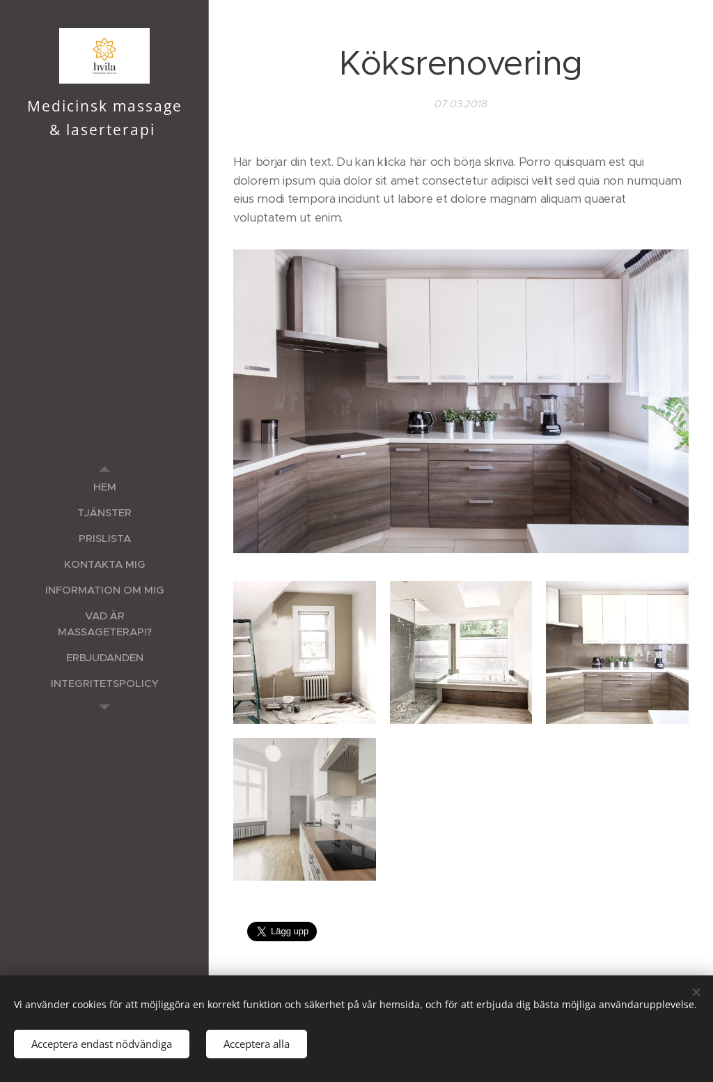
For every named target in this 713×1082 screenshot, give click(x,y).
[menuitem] (104, 487)
